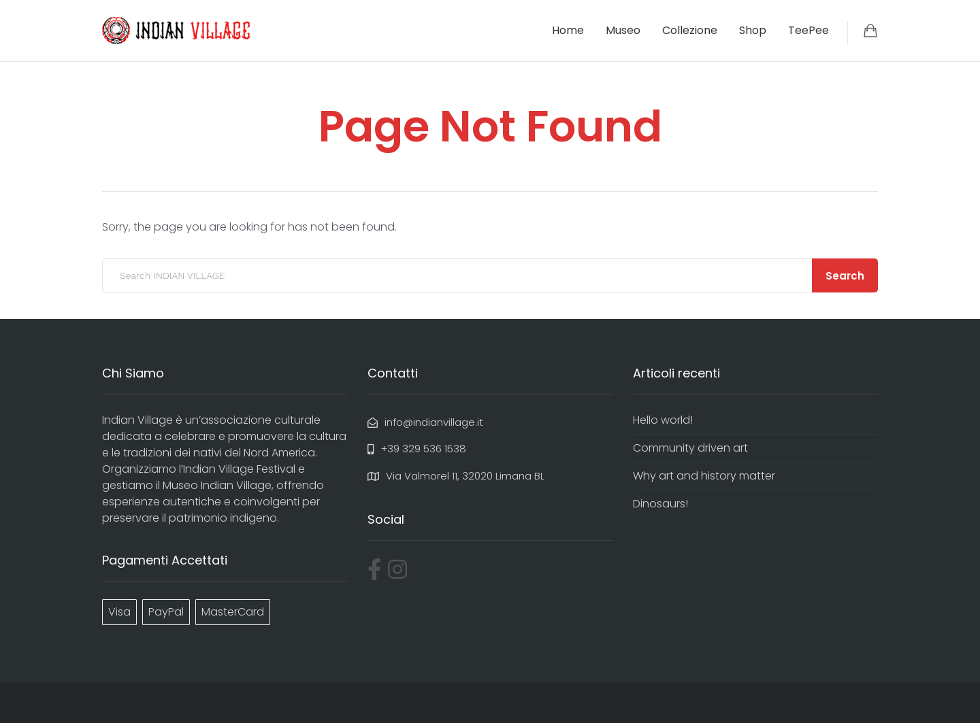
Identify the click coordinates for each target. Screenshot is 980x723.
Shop (752, 30)
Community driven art (690, 448)
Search (845, 276)
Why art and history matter (704, 476)
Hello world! (663, 420)
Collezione (689, 30)
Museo (623, 30)
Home (568, 30)
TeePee (808, 30)
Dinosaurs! (660, 503)
